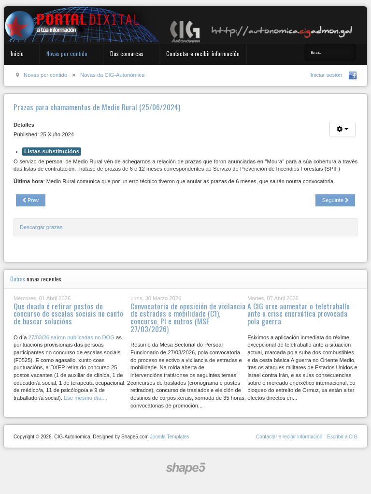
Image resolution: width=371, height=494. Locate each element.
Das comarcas (126, 53)
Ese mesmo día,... (85, 398)
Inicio (17, 53)
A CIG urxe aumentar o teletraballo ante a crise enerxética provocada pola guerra (298, 313)
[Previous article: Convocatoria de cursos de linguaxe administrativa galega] (30, 200)
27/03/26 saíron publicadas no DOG (71, 337)
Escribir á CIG (342, 436)
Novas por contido (66, 53)
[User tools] (342, 129)
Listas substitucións (51, 151)
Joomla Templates (169, 436)
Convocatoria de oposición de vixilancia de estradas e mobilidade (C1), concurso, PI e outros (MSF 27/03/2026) (187, 317)
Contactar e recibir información (203, 53)
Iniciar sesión (326, 75)
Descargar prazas (41, 227)
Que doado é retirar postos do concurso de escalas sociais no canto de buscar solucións (68, 313)
